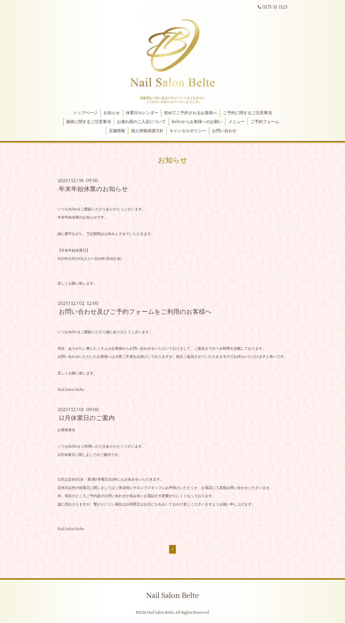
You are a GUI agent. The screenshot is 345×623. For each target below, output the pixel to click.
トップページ (85, 113)
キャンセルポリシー (187, 131)
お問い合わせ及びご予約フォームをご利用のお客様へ (135, 312)
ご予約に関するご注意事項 (247, 113)
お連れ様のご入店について (141, 121)
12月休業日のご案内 (87, 418)
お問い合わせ (224, 131)
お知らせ (112, 113)
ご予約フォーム (265, 121)
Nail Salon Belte (172, 595)
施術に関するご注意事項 (88, 121)
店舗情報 (117, 131)
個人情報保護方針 (147, 131)
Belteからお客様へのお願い (197, 121)
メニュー (236, 121)
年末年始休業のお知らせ (93, 189)
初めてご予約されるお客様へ (190, 113)
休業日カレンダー (142, 113)
